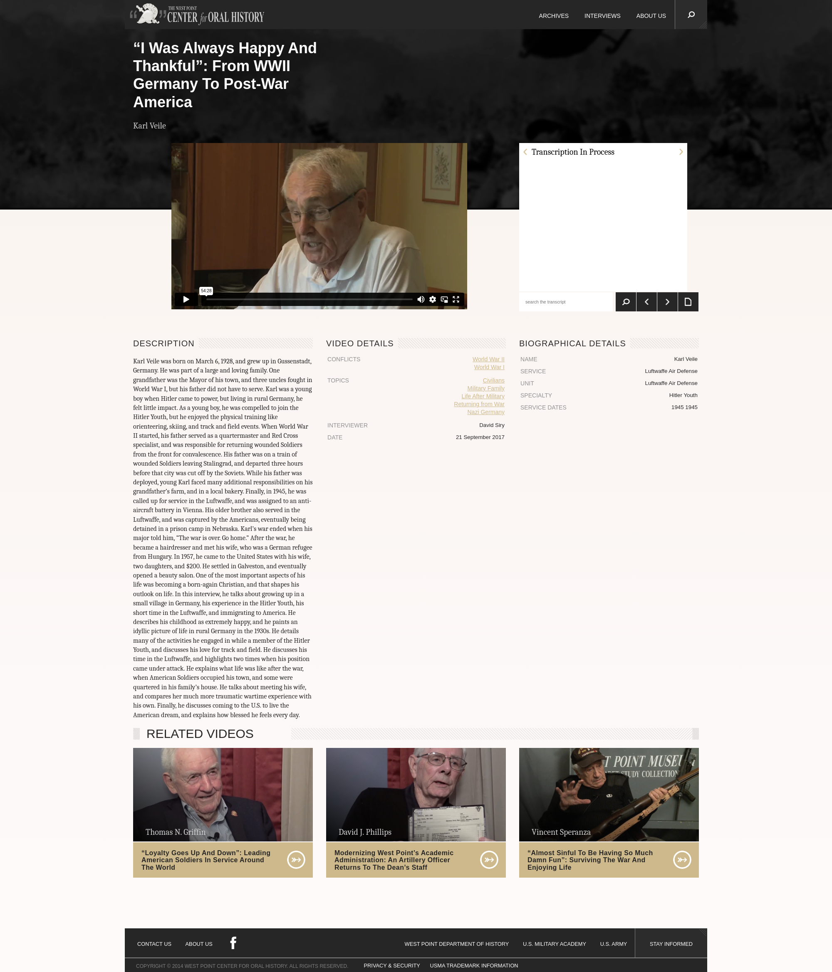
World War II (489, 359)
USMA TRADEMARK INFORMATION (474, 965)
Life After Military (482, 396)
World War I (489, 367)
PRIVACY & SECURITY (392, 965)
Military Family (486, 388)
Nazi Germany (486, 412)
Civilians (494, 380)
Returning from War (479, 404)
